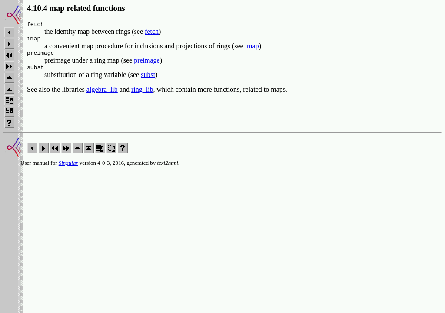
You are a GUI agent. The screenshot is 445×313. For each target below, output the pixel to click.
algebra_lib (102, 94)
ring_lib (142, 94)
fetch (152, 33)
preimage (147, 64)
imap (252, 48)
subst (148, 79)
